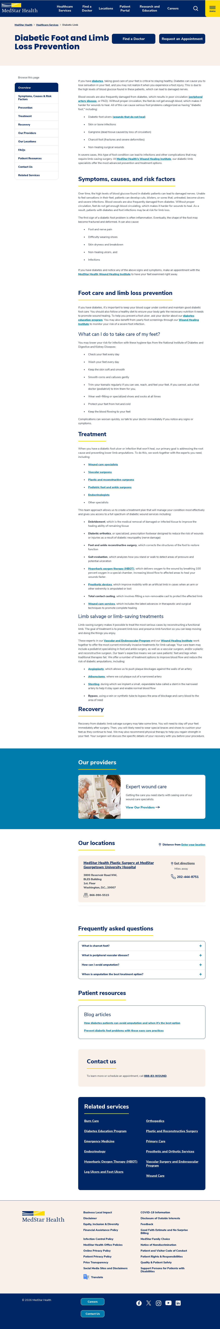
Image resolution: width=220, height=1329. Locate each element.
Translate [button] (97, 1277)
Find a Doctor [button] (87, 8)
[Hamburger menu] (212, 8)
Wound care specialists (103, 464)
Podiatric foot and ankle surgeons (109, 487)
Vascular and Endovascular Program (127, 641)
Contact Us (25, 167)
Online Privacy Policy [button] (97, 1251)
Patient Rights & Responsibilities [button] (162, 1256)
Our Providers (27, 133)
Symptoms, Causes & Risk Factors (34, 97)
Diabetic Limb (70, 25)
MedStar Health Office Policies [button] (103, 1245)
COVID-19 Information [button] (155, 1212)
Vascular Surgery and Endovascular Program (172, 1164)
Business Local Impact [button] (97, 1212)
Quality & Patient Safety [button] (156, 1262)
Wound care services (101, 604)
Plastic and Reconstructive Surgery (172, 1131)
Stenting (93, 684)
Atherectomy (96, 676)
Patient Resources (30, 158)
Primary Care (155, 1141)
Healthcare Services (47, 25)
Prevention (25, 108)
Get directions (184, 863)
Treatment (25, 116)
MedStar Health (23, 25)
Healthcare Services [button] (65, 8)
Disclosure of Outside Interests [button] (160, 1218)
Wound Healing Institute (176, 641)
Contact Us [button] (93, 1314)
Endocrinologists (98, 495)
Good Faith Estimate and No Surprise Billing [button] (164, 1231)
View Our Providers (140, 807)
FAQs (21, 150)
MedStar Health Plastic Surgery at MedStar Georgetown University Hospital (119, 865)
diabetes (97, 81)
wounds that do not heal (129, 117)
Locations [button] (106, 8)
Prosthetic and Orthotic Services (170, 1152)
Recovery (24, 125)
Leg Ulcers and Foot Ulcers (103, 1172)
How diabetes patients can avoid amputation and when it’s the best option (132, 1023)
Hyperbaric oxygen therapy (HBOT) (111, 569)
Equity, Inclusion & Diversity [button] (101, 1224)
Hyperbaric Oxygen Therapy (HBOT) (111, 1162)
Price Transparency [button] (95, 1262)
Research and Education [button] (150, 8)
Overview (24, 88)
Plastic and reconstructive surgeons (111, 480)
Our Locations (27, 141)
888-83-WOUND (155, 1076)
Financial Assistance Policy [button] (100, 1230)
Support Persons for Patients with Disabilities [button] (163, 1269)
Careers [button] (173, 8)
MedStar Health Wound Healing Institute (104, 274)
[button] (195, 8)
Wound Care (155, 1176)
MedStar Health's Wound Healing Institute (144, 159)
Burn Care (91, 1121)
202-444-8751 (188, 877)
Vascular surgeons (100, 472)
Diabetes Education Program (105, 1131)
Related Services (29, 175)
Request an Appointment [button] (182, 39)
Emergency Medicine (99, 1141)
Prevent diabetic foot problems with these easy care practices (124, 1031)
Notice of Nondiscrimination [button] (158, 1245)
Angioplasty (96, 669)
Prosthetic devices (100, 584)
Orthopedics (155, 1121)
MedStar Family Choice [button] (155, 1239)
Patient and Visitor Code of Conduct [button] (164, 1251)
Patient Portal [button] (125, 8)
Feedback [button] (147, 1224)
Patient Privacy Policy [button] (97, 1256)
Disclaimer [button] (90, 1218)
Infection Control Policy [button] (98, 1239)
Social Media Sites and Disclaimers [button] (105, 1268)
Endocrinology (95, 1152)
